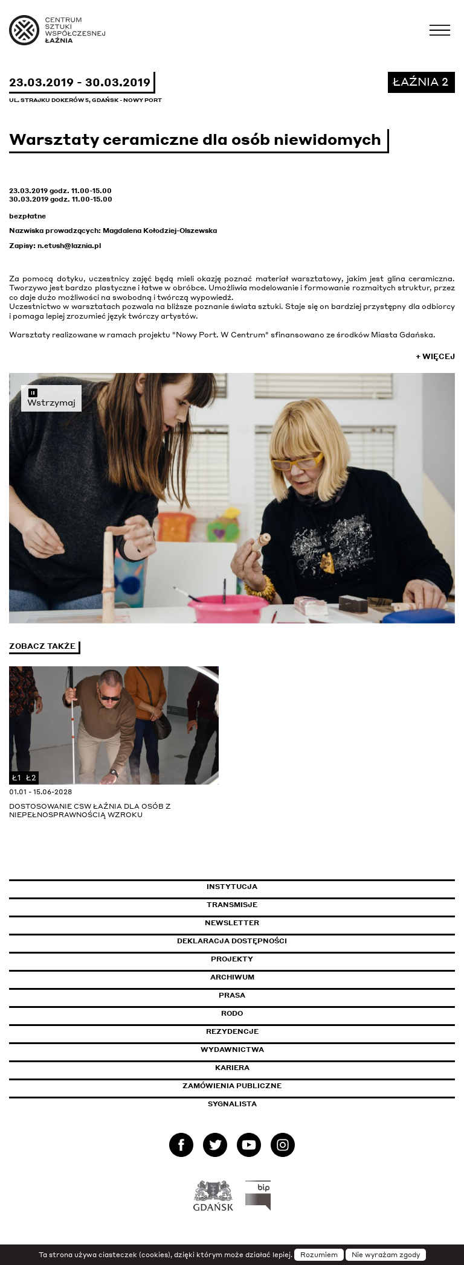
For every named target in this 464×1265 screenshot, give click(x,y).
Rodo (232, 1013)
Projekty (232, 959)
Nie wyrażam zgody (386, 1255)
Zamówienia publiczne (259, 1086)
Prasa (232, 995)
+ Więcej (435, 356)
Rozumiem (319, 1255)
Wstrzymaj (51, 397)
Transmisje (283, 904)
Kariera (232, 1067)
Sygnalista (232, 1104)
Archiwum (232, 977)
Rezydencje (232, 1031)
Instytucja (232, 886)
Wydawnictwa (232, 1049)
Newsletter (232, 923)
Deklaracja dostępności (232, 941)
